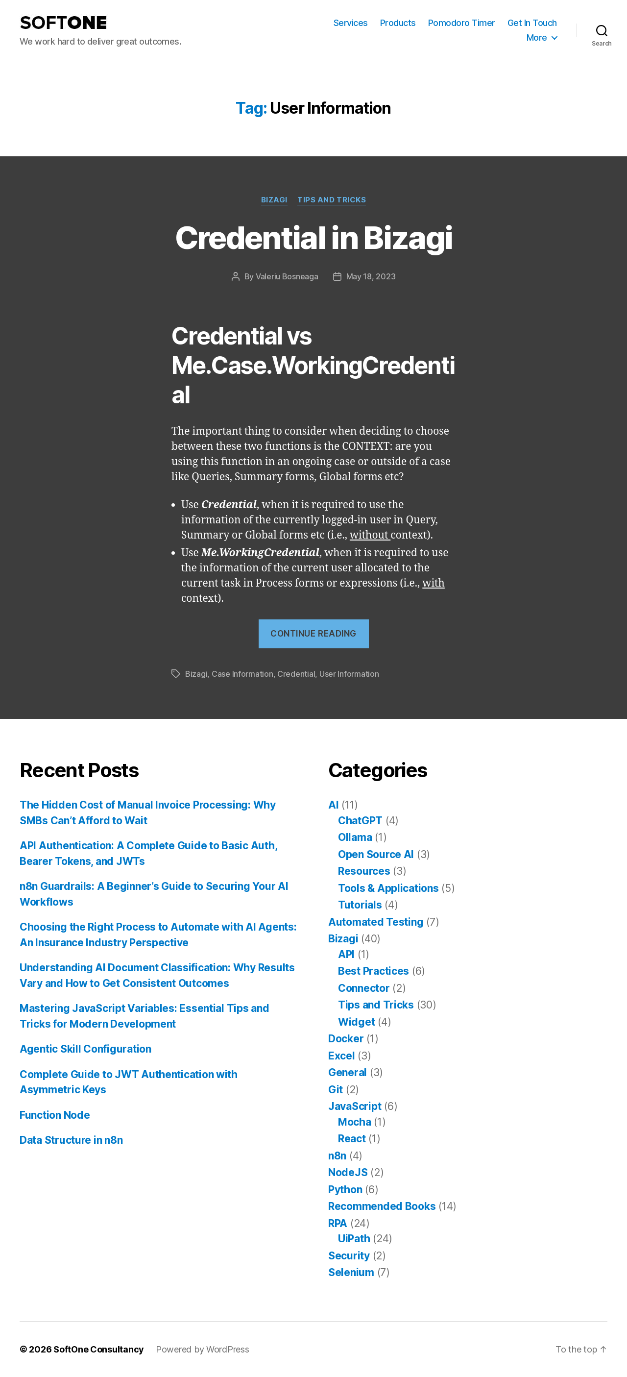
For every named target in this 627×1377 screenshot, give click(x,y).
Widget (356, 1022)
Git (335, 1089)
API (346, 954)
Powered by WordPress (202, 1349)
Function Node (55, 1115)
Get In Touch (532, 23)
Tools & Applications (388, 888)
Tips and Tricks (331, 200)
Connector (364, 988)
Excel (341, 1056)
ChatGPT (360, 820)
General (347, 1072)
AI (333, 805)
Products (398, 23)
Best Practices (373, 971)
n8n (337, 1156)
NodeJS (347, 1172)
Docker (345, 1039)
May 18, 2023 (371, 276)
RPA (337, 1223)
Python (345, 1189)
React (352, 1138)
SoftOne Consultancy (98, 1349)
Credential (296, 674)
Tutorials (360, 905)
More (537, 37)
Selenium (351, 1272)
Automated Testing (375, 922)
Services (351, 23)
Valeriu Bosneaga (287, 276)
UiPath (354, 1238)
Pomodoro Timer (461, 23)
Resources (364, 871)
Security (349, 1256)
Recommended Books (381, 1206)
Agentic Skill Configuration (85, 1049)
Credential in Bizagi (314, 237)
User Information (349, 674)
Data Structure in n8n (71, 1140)
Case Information (242, 674)
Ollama (355, 837)
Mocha (354, 1122)
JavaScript (354, 1106)
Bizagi (274, 200)
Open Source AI (376, 854)
